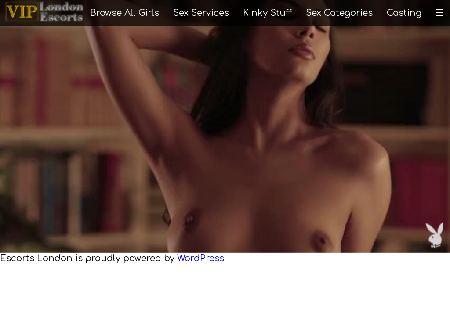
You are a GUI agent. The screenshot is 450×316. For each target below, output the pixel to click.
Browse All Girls (124, 13)
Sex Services (201, 13)
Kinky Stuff (267, 13)
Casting (404, 13)
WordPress (200, 258)
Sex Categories (339, 13)
